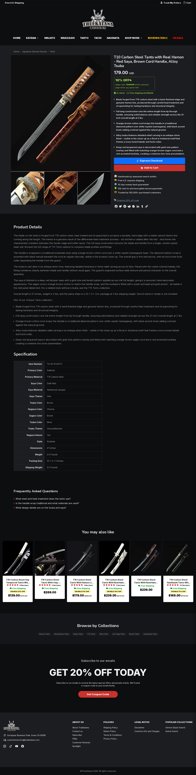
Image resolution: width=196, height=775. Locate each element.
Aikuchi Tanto (44, 634)
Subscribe (77, 735)
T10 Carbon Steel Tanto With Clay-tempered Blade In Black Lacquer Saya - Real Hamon (50, 581)
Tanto (52, 51)
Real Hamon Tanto (61, 634)
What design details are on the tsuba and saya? (41, 507)
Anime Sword (172, 731)
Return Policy (109, 731)
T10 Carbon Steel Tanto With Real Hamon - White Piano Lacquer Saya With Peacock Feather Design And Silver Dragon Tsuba (114, 581)
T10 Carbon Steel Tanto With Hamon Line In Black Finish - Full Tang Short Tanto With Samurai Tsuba (82, 581)
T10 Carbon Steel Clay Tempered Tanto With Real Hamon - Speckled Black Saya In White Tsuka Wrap (18, 581)
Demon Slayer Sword (175, 727)
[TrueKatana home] (98, 21)
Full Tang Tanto (119, 634)
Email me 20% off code (128, 200)
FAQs (74, 738)
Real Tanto (104, 634)
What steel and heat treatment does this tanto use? (43, 498)
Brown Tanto (134, 634)
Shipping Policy (110, 727)
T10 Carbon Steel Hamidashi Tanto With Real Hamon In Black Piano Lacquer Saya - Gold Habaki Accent (178, 581)
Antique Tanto (33, 300)
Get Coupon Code (98, 694)
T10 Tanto (56, 247)
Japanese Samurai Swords (34, 51)
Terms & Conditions (112, 735)
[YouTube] (16, 746)
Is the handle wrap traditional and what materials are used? (47, 503)
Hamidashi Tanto (150, 634)
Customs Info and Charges (147, 731)
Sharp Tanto (78, 634)
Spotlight (76, 746)
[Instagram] (4, 746)
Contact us (77, 731)
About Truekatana (80, 727)
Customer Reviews (81, 742)
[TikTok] (10, 746)
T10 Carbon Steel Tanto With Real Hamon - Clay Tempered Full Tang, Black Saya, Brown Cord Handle (146, 581)
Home (16, 51)
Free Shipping (18, 588)
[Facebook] (22, 746)
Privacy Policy (110, 738)
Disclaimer (139, 727)
